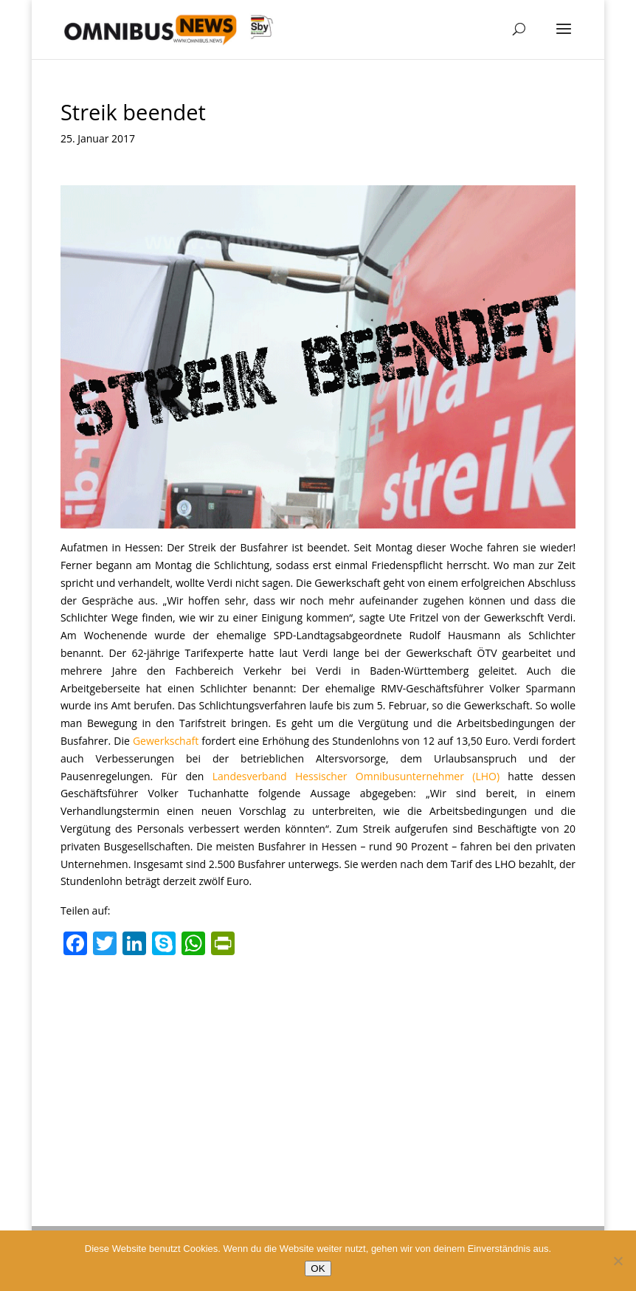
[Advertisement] (318, 1073)
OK (318, 1268)
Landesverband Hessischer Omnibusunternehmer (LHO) (356, 776)
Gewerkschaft (165, 741)
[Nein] (617, 1260)
